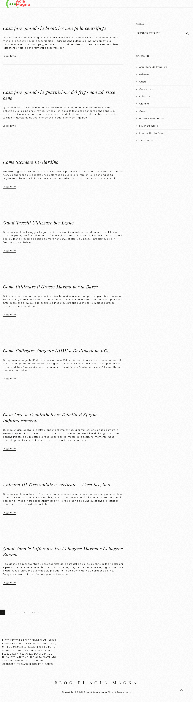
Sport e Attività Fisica (152, 133)
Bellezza (144, 74)
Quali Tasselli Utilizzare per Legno (38, 223)
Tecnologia (146, 140)
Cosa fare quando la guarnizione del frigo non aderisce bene (59, 95)
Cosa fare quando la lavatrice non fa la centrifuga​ (54, 28)
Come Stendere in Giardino (31, 162)
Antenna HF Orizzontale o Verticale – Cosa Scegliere (57, 485)
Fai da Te (144, 96)
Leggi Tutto (9, 56)
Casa (142, 81)
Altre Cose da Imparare (153, 66)
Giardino (144, 103)
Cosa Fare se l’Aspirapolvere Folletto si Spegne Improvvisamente (50, 417)
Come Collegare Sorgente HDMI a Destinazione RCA (56, 351)
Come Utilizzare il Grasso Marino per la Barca (50, 287)
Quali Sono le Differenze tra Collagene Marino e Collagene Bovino (63, 551)
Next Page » (37, 612)
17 (25, 612)
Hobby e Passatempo (152, 118)
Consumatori (147, 89)
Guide (142, 111)
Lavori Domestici (149, 125)
